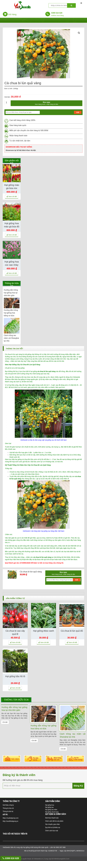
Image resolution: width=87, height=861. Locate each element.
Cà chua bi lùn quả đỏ (72, 631)
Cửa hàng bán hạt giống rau (40, 531)
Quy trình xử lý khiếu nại (52, 827)
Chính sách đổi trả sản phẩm (54, 821)
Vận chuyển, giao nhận (52, 824)
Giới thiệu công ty (8, 805)
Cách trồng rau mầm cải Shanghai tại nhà (11, 338)
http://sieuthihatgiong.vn (10, 821)
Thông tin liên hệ (8, 811)
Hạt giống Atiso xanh (43, 631)
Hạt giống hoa (49, 805)
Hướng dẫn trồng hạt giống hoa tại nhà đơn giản (11, 292)
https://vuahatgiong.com (10, 818)
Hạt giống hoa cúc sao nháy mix (12, 264)
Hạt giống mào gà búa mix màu (11, 188)
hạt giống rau (49, 440)
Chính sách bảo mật (51, 831)
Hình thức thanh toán (52, 818)
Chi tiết (4, 722)
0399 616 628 (11, 858)
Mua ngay (46, 103)
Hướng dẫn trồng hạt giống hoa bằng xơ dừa (11, 313)
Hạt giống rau (49, 807)
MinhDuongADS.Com (61, 859)
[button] (9, 14)
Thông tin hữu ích (16, 699)
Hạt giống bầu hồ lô (15, 676)
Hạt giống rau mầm (51, 809)
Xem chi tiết (11, 196)
